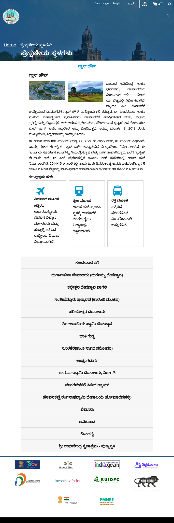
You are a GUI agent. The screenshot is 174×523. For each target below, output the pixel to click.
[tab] (86, 66)
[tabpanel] (87, 164)
